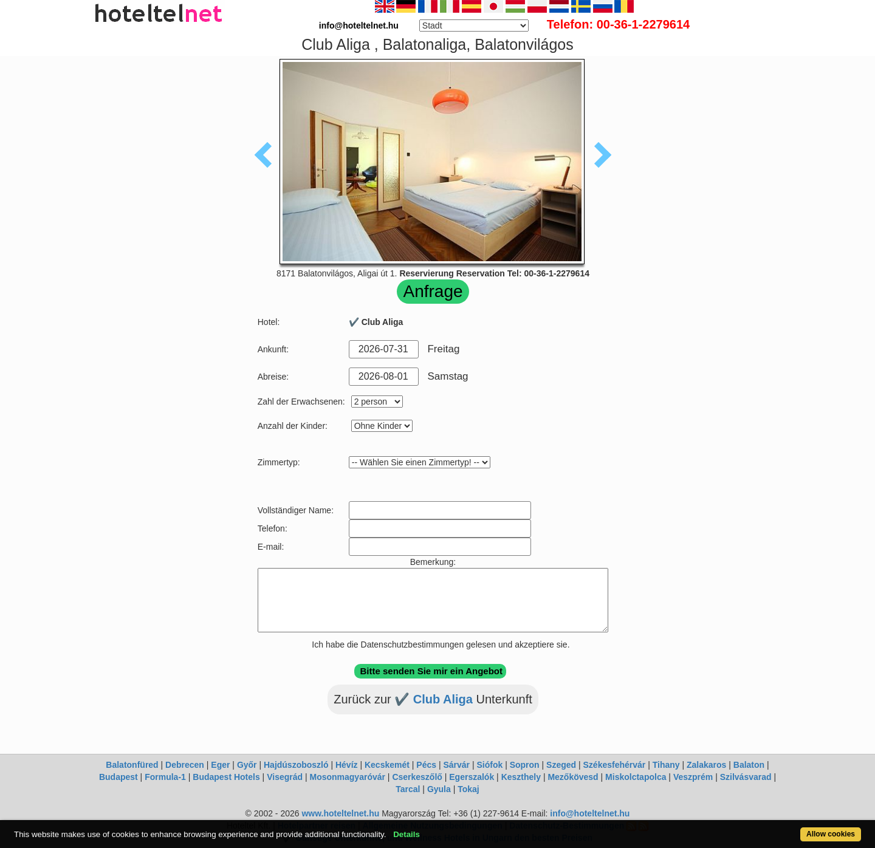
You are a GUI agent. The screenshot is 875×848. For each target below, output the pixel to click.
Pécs (426, 765)
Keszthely (521, 777)
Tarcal (408, 789)
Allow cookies (830, 834)
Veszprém (693, 777)
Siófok (489, 765)
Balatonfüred (132, 765)
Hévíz (346, 765)
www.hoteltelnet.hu (340, 813)
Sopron (525, 765)
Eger (220, 765)
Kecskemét (387, 765)
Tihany (666, 765)
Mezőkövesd (572, 777)
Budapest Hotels (226, 777)
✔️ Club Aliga (435, 699)
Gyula (439, 789)
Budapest (118, 777)
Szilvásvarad (746, 777)
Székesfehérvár (614, 765)
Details (406, 834)
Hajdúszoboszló (296, 765)
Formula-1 (165, 777)
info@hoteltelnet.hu (590, 813)
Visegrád (285, 777)
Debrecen (184, 765)
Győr (247, 765)
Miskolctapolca (635, 777)
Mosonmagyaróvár (347, 777)
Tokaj (468, 789)
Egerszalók (471, 777)
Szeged (561, 765)
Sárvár (456, 765)
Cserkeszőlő (417, 777)
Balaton (748, 765)
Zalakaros (706, 765)
